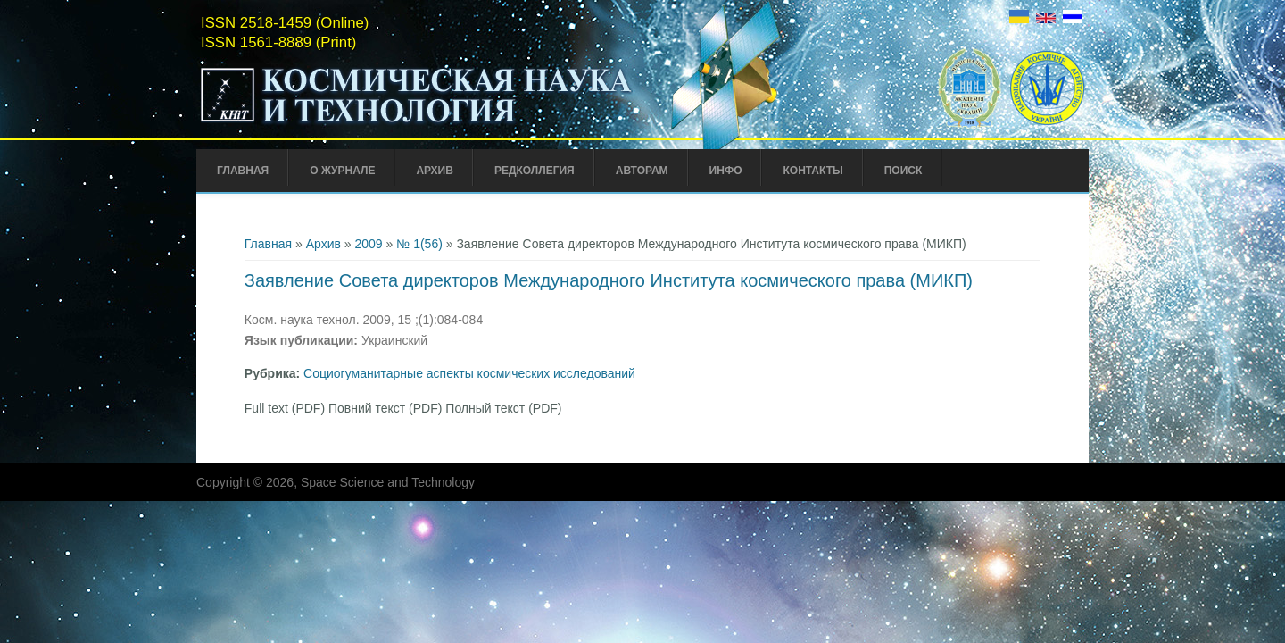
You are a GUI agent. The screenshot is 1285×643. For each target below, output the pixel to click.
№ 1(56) (419, 244)
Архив (434, 170)
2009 (369, 244)
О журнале (342, 170)
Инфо (725, 170)
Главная (243, 170)
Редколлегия (534, 170)
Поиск (903, 170)
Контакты (812, 170)
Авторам (642, 170)
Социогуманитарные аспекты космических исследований (469, 373)
